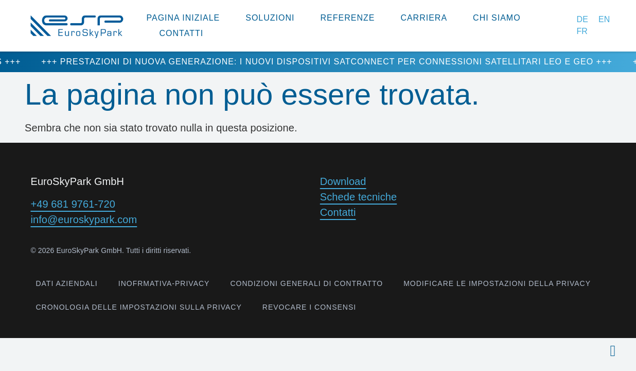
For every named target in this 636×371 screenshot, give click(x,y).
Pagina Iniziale (183, 17)
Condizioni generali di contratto (306, 283)
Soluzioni (269, 17)
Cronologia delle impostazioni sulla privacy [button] (138, 307)
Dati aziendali (66, 283)
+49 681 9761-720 (72, 204)
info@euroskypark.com (83, 219)
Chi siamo (497, 17)
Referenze (347, 17)
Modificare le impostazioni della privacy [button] (497, 283)
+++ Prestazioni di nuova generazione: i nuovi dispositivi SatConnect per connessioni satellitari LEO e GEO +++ (340, 61)
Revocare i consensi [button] (309, 307)
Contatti (182, 33)
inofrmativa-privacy (164, 283)
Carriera (423, 17)
